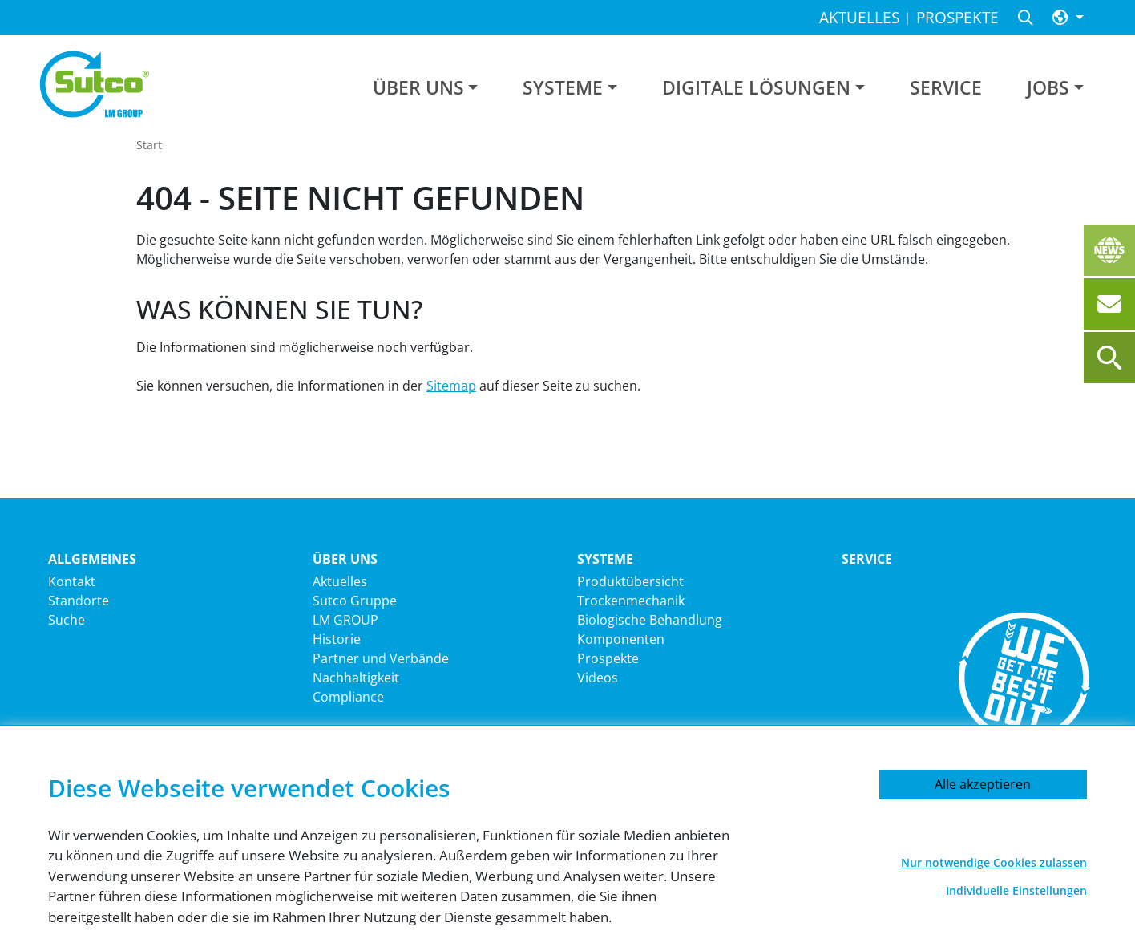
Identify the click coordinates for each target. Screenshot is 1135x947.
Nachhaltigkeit (356, 677)
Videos (597, 677)
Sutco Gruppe (355, 600)
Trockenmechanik (631, 600)
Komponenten (620, 639)
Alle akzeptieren (983, 784)
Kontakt (71, 581)
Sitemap (451, 386)
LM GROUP (345, 620)
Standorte (78, 600)
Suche (66, 620)
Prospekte (608, 658)
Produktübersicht (630, 581)
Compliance (348, 697)
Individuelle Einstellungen (1016, 890)
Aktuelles (340, 581)
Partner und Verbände (381, 658)
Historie (337, 639)
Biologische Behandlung (649, 620)
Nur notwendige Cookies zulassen (994, 862)
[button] (1068, 18)
